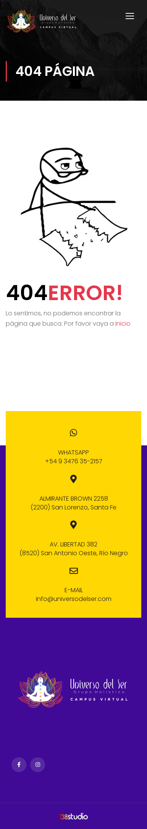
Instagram (37, 764)
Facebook (18, 764)
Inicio (123, 323)
